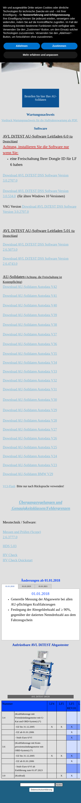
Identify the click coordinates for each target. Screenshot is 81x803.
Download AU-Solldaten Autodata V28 (30, 420)
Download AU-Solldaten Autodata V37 (30, 334)
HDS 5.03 (10, 546)
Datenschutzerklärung (41, 790)
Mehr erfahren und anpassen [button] (40, 54)
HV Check (10, 555)
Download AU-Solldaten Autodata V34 (30, 362)
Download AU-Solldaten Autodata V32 (30, 380)
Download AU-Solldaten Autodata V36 (30, 344)
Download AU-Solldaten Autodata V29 (30, 410)
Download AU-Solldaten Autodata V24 (30, 456)
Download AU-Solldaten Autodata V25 (30, 447)
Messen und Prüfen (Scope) (22, 532)
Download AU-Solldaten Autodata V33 (30, 371)
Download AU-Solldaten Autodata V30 (30, 400)
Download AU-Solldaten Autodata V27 (30, 429)
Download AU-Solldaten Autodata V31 (30, 389)
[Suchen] (37, 784)
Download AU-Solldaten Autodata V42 (30, 287)
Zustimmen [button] (59, 45)
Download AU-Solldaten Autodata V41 (30, 296)
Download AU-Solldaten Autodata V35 (30, 354)
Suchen (59, 785)
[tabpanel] (40, 120)
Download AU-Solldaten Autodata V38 (30, 325)
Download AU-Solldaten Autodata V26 (30, 438)
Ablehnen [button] (22, 45)
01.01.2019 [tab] (26, 586)
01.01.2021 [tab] (43, 586)
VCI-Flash (9, 486)
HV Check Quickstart (17, 560)
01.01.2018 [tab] (10, 586)
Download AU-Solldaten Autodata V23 (30, 465)
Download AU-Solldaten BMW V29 (28, 474)
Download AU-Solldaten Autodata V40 (30, 305)
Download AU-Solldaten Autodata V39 (30, 315)
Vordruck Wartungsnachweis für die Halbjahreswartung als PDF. (39, 120)
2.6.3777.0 (10, 537)
